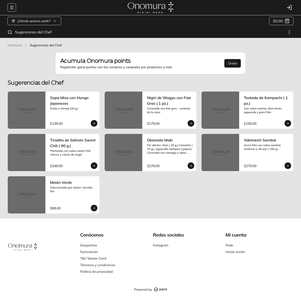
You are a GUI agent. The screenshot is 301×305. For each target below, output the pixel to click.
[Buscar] (10, 32)
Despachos (88, 245)
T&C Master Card (93, 258)
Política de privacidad (96, 271)
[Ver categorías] (289, 32)
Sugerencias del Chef (33, 32)
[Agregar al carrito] (94, 123)
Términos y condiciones (97, 265)
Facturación (89, 252)
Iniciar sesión (235, 252)
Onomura (15, 45)
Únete (232, 63)
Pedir (229, 245)
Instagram (160, 245)
